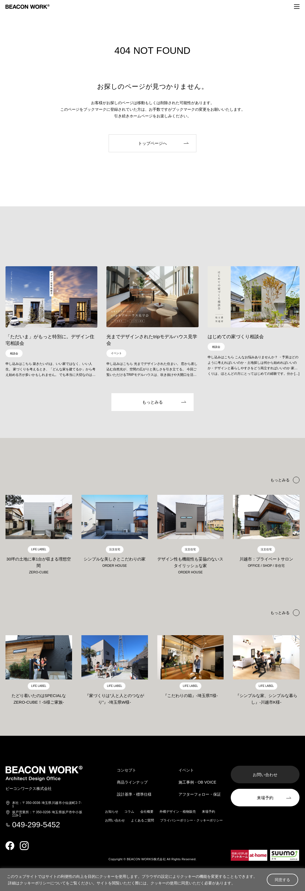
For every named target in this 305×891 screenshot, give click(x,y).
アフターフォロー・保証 (199, 794)
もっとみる (280, 613)
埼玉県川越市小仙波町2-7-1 (47, 804)
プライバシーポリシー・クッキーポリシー (191, 821)
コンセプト (126, 770)
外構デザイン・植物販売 (178, 812)
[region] (152, 879)
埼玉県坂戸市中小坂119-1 (47, 814)
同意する (282, 880)
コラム (129, 812)
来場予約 (208, 812)
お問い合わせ (115, 821)
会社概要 (146, 812)
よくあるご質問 (142, 821)
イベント (186, 770)
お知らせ (111, 812)
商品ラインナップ (132, 782)
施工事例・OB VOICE (197, 782)
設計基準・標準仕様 (134, 794)
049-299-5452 (36, 825)
